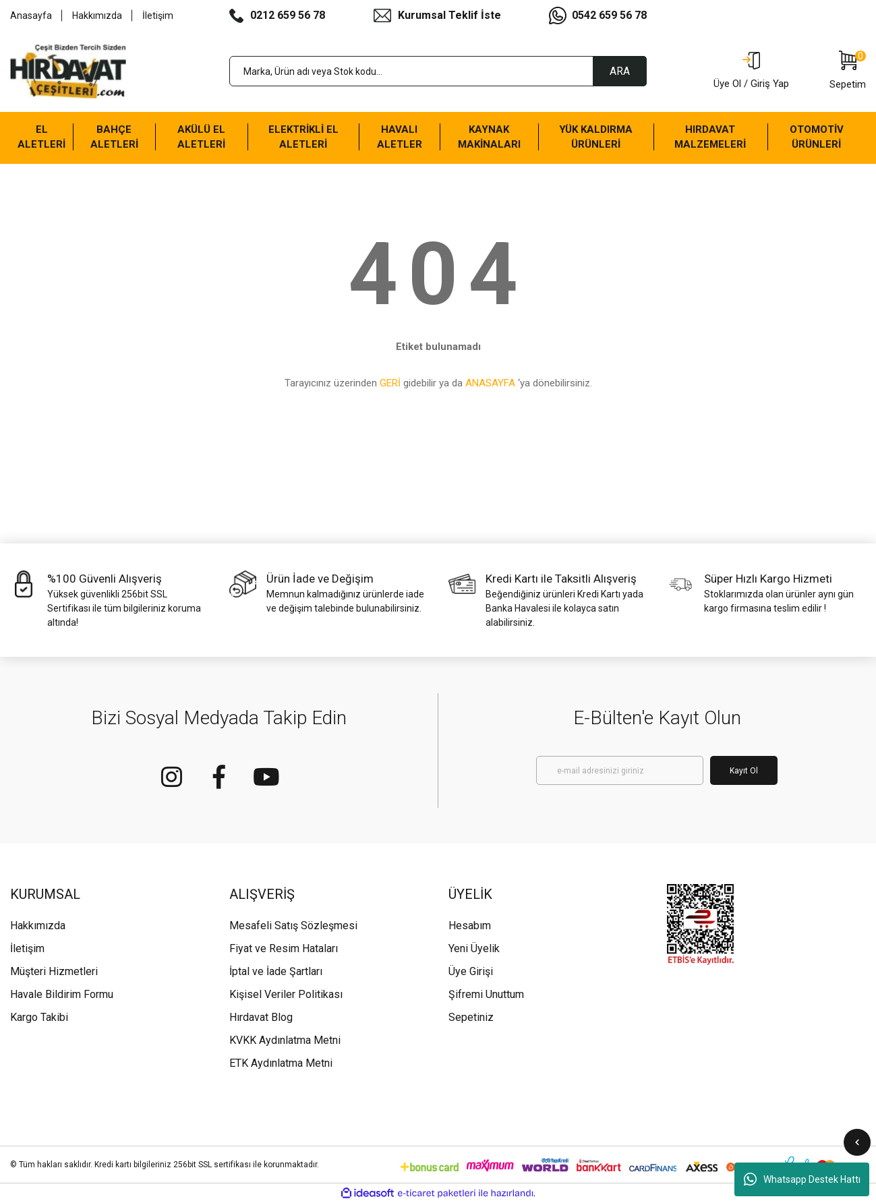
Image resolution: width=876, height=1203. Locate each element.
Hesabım (469, 925)
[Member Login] (751, 71)
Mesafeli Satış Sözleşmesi (293, 925)
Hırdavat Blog (261, 1017)
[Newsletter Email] (619, 770)
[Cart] (847, 71)
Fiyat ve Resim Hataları (283, 948)
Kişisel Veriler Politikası (286, 994)
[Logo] (68, 71)
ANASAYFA (490, 383)
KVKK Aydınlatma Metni (285, 1040)
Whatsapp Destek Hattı (802, 1179)
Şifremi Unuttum (486, 994)
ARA (620, 71)
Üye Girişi (470, 971)
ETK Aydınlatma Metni (280, 1063)
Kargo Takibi (39, 1017)
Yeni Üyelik (474, 948)
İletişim (157, 15)
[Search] (438, 71)
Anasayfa (31, 15)
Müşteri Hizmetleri (54, 971)
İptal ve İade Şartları (275, 971)
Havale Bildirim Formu (61, 994)
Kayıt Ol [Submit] (744, 770)
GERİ (390, 383)
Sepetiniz (471, 1017)
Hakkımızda (97, 15)
